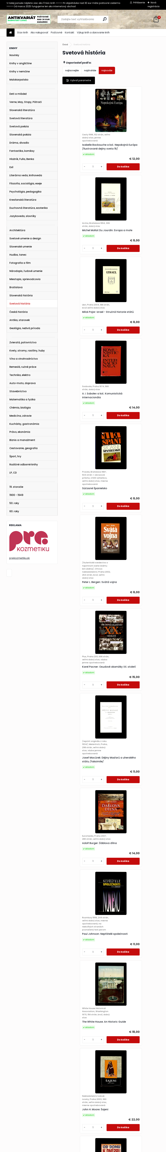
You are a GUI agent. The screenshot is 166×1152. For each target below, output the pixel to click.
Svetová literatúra (20, 118)
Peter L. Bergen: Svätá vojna (131, 347)
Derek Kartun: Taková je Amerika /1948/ (134, 745)
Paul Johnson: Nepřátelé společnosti (129, 550)
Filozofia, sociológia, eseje (25, 183)
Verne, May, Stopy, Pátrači (25, 102)
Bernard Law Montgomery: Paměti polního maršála (82, 837)
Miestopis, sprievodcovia (24, 279)
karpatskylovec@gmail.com (18, 1117)
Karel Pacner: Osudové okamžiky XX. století (86, 441)
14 (142, 1060)
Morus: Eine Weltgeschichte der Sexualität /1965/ (85, 930)
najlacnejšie (72, 70)
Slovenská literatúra (22, 110)
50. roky (14, 503)
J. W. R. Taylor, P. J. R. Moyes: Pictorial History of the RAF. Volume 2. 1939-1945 (131, 1022)
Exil (11, 167)
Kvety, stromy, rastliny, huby (27, 350)
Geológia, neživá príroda (24, 328)
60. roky (14, 511)
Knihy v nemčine (19, 71)
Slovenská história (21, 295)
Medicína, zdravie (20, 415)
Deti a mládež (18, 94)
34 (105, 1065)
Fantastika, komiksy (22, 151)
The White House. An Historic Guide (84, 647)
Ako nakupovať (39, 32)
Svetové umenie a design (25, 238)
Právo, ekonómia (19, 432)
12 (131, 1060)
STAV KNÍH (8, 1100)
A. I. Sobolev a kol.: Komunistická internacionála (134, 242)
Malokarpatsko (18, 79)
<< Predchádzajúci (75, 1060)
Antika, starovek (19, 320)
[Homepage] (11, 32)
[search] (105, 19)
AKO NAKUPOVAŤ (11, 1104)
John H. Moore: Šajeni (127, 647)
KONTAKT (7, 1112)
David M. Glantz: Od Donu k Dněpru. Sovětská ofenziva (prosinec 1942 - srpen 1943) (83, 744)
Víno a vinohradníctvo (23, 358)
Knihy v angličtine (20, 63)
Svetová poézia (19, 126)
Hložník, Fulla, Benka (21, 159)
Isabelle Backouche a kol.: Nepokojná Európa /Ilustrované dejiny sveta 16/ (85, 151)
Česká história (18, 312)
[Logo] (28, 19)
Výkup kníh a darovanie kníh (93, 32)
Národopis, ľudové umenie (25, 271)
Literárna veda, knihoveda (25, 175)
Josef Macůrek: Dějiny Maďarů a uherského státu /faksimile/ (134, 446)
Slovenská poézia (20, 134)
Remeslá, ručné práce (22, 367)
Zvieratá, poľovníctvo (22, 342)
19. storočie (16, 487)
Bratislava (16, 287)
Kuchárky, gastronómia (24, 424)
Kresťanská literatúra (22, 199)
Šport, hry (15, 456)
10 (119, 1060)
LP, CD (13, 472)
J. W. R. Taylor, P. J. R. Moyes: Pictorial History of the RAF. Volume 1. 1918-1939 (83, 1022)
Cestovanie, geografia (23, 448)
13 (137, 1060)
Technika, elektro (19, 375)
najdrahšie (90, 70)
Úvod (65, 44)
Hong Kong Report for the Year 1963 (133, 837)
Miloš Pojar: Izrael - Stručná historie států (83, 242)
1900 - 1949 (16, 495)
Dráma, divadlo (19, 142)
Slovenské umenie (20, 246)
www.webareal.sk (96, 1148)
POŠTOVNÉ (8, 1108)
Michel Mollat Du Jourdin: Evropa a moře (134, 150)
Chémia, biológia (20, 407)
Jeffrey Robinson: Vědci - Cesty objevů (134, 932)
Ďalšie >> (114, 1065)
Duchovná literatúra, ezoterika (28, 208)
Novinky (14, 55)
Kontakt (69, 32)
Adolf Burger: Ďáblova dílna (83, 542)
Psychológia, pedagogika (25, 191)
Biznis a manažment (22, 440)
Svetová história (19, 303)
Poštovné (56, 32)
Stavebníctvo (18, 391)
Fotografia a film (20, 263)
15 (148, 1060)
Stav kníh (22, 32)
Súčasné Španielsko (78, 344)
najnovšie (106, 70)
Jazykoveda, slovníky (22, 216)
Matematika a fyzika (22, 399)
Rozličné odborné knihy (23, 464)
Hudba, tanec (18, 254)
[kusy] (73, 173)
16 (154, 1060)
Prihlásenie (139, 2)
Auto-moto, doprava (22, 383)
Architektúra (17, 230)
